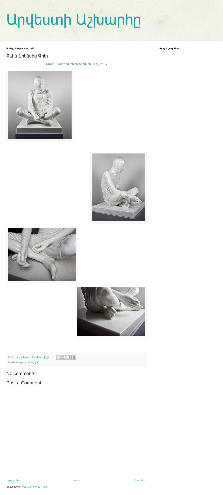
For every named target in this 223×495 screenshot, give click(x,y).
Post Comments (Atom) (35, 486)
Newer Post (14, 480)
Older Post (139, 480)
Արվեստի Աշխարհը (73, 19)
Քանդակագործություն (27, 362)
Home (77, 480)
